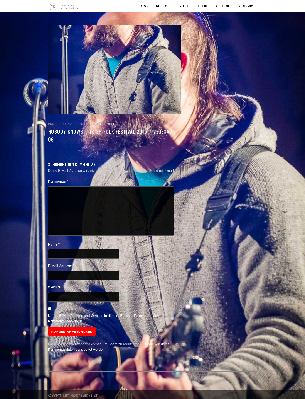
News (144, 5)
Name (54, 244)
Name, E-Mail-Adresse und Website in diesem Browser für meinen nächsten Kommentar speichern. (107, 318)
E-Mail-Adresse (61, 266)
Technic (202, 5)
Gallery (162, 5)
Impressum (245, 5)
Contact (182, 5)
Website (54, 287)
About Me (223, 5)
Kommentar (58, 181)
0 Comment (108, 124)
